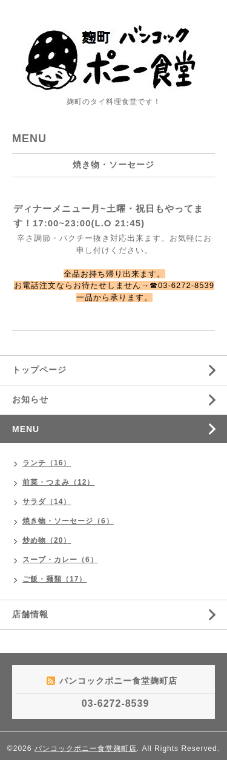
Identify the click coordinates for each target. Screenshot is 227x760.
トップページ (39, 370)
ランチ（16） (46, 463)
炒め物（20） (46, 540)
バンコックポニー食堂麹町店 (86, 748)
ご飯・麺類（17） (54, 579)
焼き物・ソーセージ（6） (68, 521)
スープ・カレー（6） (60, 559)
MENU (25, 429)
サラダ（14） (46, 501)
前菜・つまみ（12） (58, 482)
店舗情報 (30, 614)
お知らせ (30, 399)
